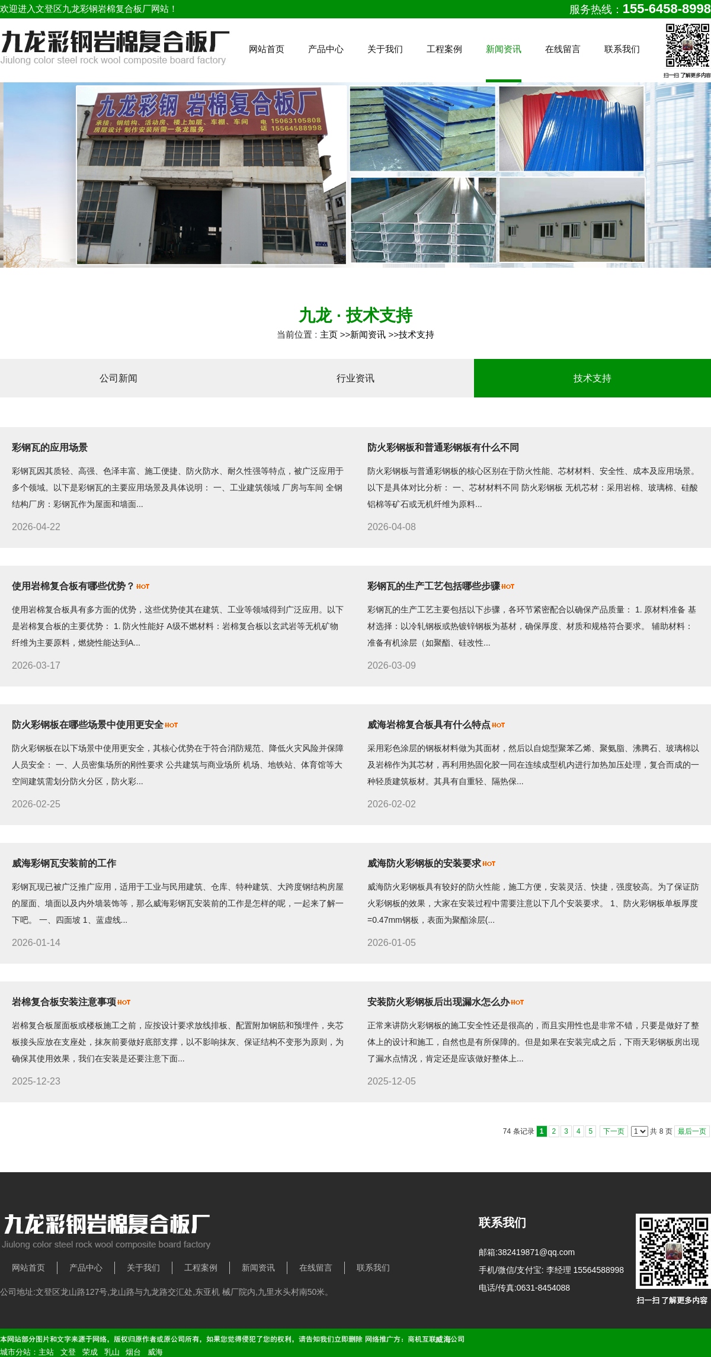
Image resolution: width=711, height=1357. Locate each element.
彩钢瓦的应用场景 (50, 447)
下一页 (613, 1131)
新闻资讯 (368, 334)
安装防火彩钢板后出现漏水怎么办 (438, 1002)
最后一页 (692, 1131)
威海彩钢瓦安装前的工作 (64, 863)
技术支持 (416, 334)
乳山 (112, 1352)
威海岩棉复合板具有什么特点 (429, 725)
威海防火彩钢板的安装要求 (424, 863)
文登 (68, 1352)
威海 (155, 1352)
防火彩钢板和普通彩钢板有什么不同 (443, 447)
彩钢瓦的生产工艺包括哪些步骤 (433, 586)
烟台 (133, 1352)
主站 (46, 1352)
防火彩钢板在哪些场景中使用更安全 (88, 725)
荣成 (90, 1352)
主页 (329, 334)
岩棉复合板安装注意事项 (64, 1002)
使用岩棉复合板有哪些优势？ (73, 586)
